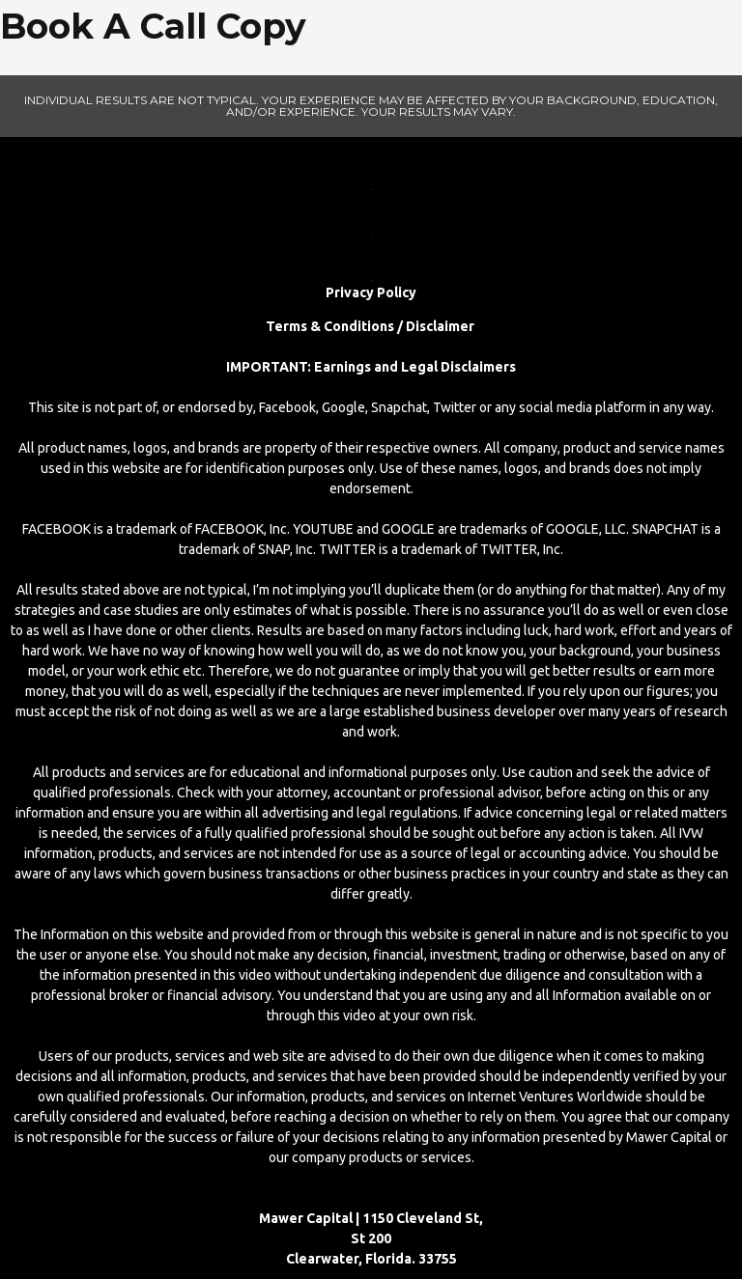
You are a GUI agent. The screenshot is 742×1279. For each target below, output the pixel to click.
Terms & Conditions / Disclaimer (371, 326)
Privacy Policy (371, 292)
